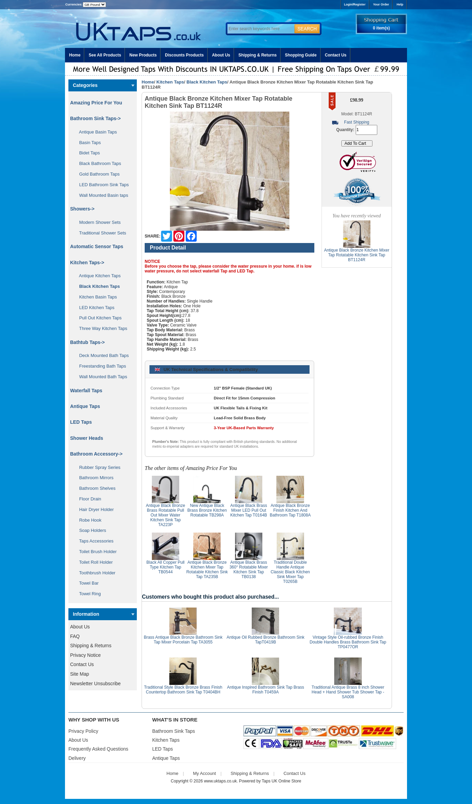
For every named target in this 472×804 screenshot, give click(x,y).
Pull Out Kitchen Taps (98, 317)
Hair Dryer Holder (94, 509)
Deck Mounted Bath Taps (101, 355)
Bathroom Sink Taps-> (95, 118)
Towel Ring (87, 593)
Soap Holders (90, 530)
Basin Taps (87, 142)
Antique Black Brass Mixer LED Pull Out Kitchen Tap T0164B (248, 510)
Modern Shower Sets (97, 222)
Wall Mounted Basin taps (101, 195)
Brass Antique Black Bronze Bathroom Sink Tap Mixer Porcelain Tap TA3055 (183, 640)
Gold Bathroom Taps (97, 174)
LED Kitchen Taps (94, 307)
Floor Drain (87, 498)
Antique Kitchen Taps (97, 275)
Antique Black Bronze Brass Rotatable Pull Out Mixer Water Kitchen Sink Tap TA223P (165, 515)
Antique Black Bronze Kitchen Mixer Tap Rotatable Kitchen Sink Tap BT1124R (356, 255)
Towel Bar (86, 583)
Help (399, 4)
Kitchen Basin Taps (95, 296)
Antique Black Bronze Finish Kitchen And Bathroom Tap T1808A (290, 510)
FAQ (75, 636)
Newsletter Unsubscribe (95, 683)
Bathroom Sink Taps (173, 731)
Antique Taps (85, 406)
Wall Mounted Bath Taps (100, 376)
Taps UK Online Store (281, 781)
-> (87, 262)
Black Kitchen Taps (206, 82)
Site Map (79, 674)
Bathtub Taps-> (87, 342)
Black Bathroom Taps (97, 163)
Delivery (77, 758)
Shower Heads (86, 438)
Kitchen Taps (170, 82)
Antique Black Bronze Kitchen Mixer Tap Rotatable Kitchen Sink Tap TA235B (207, 569)
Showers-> (82, 209)
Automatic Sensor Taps (96, 246)
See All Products (105, 55)
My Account (204, 773)
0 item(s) (381, 28)
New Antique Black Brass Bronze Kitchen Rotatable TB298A (207, 510)
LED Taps (81, 422)
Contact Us (335, 55)
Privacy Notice (85, 655)
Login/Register (355, 4)
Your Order (381, 4)
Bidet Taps (87, 152)
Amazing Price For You (96, 102)
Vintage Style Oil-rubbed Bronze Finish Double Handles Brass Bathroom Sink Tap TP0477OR (348, 642)
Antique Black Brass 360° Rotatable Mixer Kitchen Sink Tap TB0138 (249, 569)
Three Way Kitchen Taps (100, 328)
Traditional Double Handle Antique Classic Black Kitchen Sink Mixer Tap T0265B (290, 572)
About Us (221, 55)
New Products (143, 55)
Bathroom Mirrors (94, 477)
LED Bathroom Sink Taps (101, 184)
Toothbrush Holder (94, 572)
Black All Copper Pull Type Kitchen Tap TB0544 (165, 567)
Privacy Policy (83, 731)
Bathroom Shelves (95, 488)
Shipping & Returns (257, 55)
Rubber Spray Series (97, 467)
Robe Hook (88, 520)
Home (74, 55)
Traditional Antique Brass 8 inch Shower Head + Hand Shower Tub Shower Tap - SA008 (348, 692)
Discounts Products (184, 55)
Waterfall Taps (86, 390)
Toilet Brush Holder (95, 551)
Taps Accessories (94, 541)
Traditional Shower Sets (100, 232)
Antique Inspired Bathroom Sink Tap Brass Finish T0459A (265, 689)
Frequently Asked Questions (98, 749)
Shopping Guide (301, 55)
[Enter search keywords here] (259, 28)
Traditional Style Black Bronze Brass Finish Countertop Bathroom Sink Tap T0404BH (183, 689)
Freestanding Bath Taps (100, 366)
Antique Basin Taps (95, 132)
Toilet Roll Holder (93, 562)
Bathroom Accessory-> (96, 454)
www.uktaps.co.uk (220, 781)
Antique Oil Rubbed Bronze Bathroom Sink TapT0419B (265, 640)
